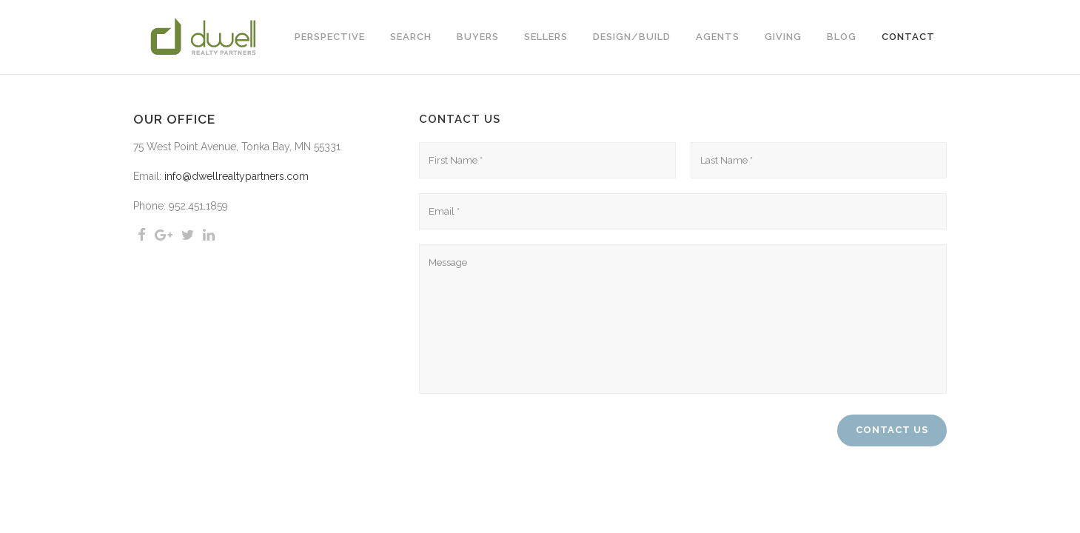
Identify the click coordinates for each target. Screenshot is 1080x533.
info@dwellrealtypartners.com (236, 176)
